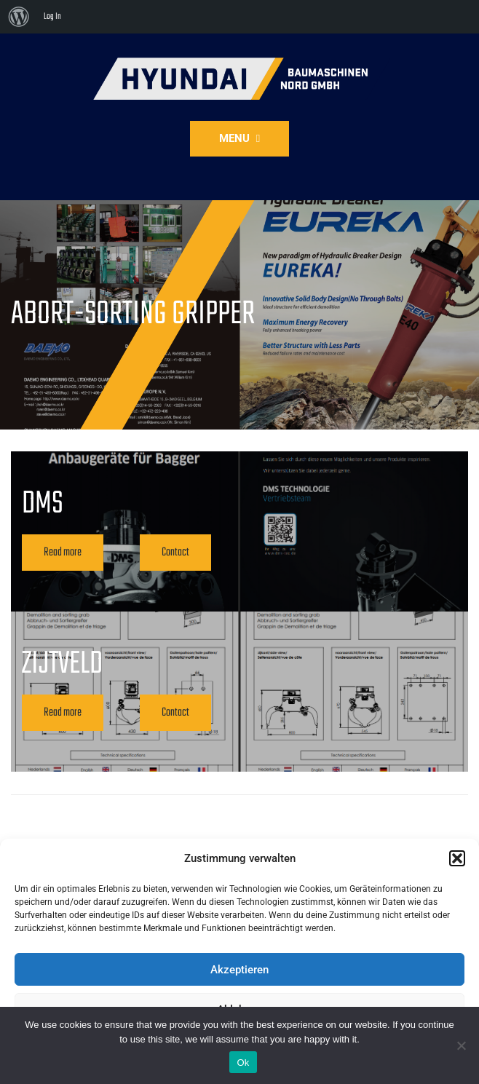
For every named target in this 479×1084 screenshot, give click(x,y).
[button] (457, 858)
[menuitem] (19, 16)
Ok (243, 1062)
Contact (175, 552)
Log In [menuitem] (52, 16)
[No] (461, 1045)
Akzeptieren (239, 969)
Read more (63, 552)
